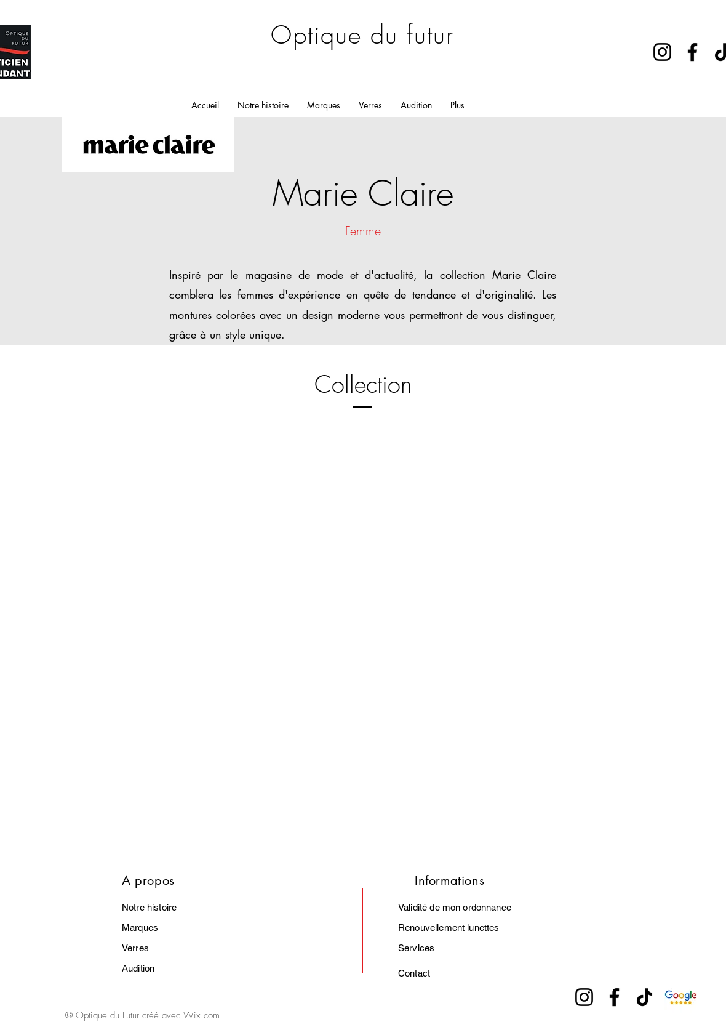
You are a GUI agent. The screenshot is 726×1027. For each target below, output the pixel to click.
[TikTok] (644, 997)
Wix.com (201, 1015)
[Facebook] (692, 52)
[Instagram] (662, 52)
